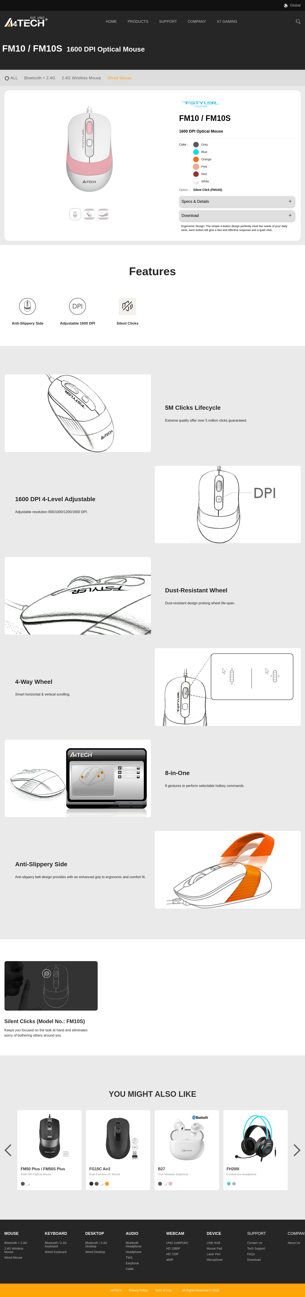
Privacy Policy (138, 1290)
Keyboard (56, 1233)
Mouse (11, 1233)
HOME (111, 22)
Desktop (94, 1233)
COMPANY (197, 22)
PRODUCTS (138, 22)
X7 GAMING (227, 22)
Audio (132, 1233)
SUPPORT (168, 22)
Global (295, 5)
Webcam (175, 1233)
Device (214, 1233)
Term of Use (163, 1290)
